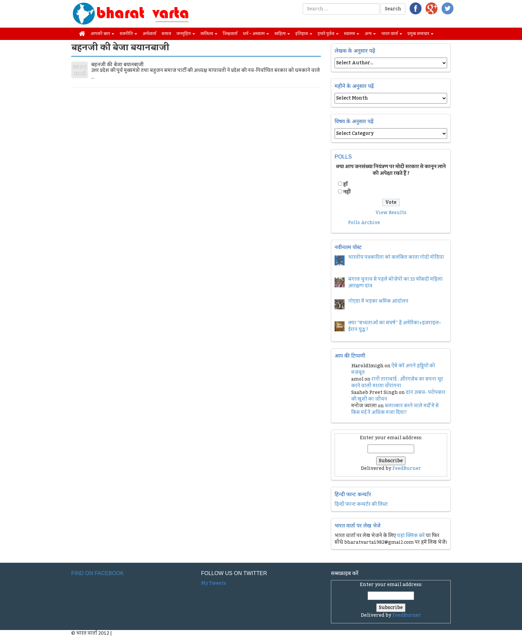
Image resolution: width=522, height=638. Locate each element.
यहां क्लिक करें (411, 535)
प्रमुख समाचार (420, 34)
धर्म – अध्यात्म (256, 34)
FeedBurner (406, 468)
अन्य (370, 34)
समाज (166, 34)
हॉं (345, 184)
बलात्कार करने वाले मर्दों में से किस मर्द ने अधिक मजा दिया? (395, 409)
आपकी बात (102, 34)
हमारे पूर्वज (328, 34)
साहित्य (282, 34)
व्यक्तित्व (208, 34)
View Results (391, 212)
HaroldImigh (367, 366)
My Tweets (213, 583)
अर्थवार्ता (149, 34)
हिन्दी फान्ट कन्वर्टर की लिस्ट (361, 504)
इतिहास (303, 34)
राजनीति (128, 34)
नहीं (347, 192)
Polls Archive (364, 222)
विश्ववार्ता (230, 34)
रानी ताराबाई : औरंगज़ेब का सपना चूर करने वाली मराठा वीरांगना (397, 383)
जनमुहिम (185, 34)
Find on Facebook (97, 573)
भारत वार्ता (391, 34)
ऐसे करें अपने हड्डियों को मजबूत (393, 369)
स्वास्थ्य (351, 34)
